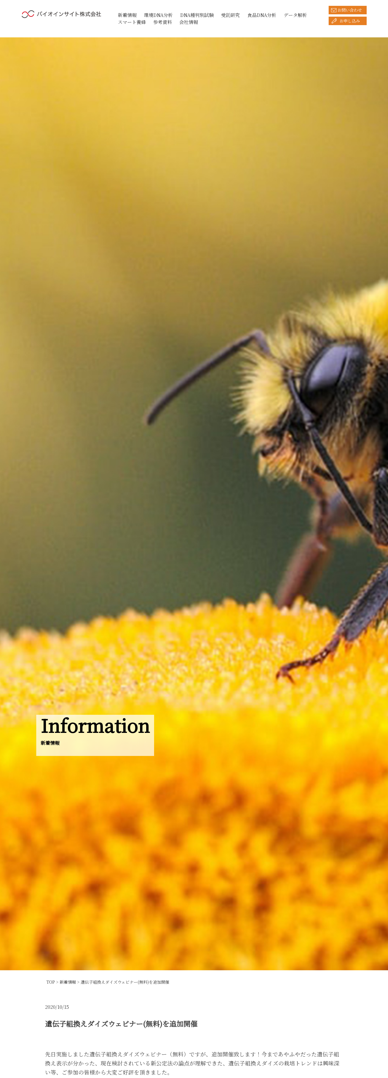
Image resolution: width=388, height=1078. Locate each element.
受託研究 (230, 15)
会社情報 (188, 22)
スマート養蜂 (132, 22)
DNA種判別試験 (197, 15)
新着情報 (127, 15)
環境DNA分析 (158, 15)
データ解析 (295, 15)
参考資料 (162, 22)
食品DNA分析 (261, 15)
